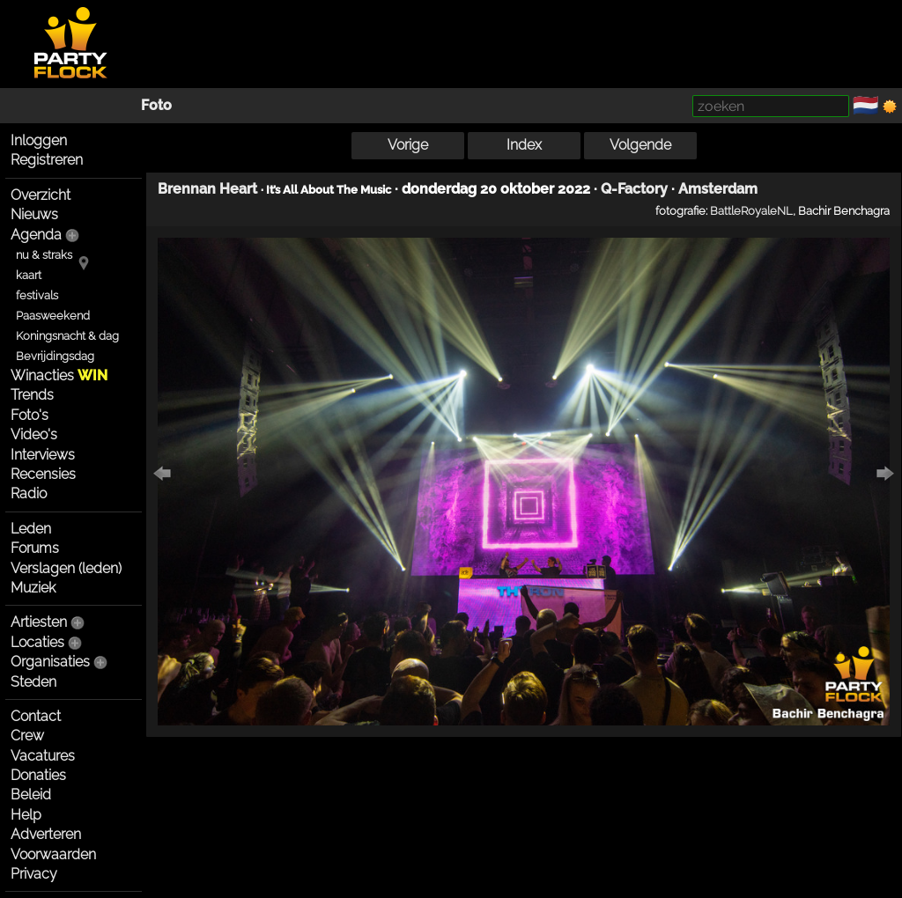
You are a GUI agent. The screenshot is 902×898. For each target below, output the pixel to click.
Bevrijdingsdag (55, 356)
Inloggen (39, 140)
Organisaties (50, 661)
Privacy (34, 873)
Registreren (47, 159)
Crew (27, 735)
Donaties (38, 775)
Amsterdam (718, 188)
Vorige (408, 144)
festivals (37, 295)
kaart (28, 275)
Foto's (29, 415)
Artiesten (39, 622)
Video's (34, 434)
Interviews (43, 454)
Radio (29, 493)
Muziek (33, 587)
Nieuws (34, 214)
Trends (32, 394)
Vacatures (43, 755)
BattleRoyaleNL (751, 210)
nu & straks (44, 254)
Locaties (37, 642)
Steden (33, 682)
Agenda (36, 234)
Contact (36, 716)
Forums (35, 548)
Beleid (31, 794)
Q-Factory (634, 188)
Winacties (59, 375)
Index (524, 144)
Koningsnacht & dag (67, 335)
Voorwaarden (53, 854)
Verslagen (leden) (66, 568)
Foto (156, 105)
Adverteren (46, 834)
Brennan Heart (207, 188)
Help (26, 814)
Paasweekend (53, 315)
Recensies (43, 474)
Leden (31, 528)
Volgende (640, 144)
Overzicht (40, 195)
